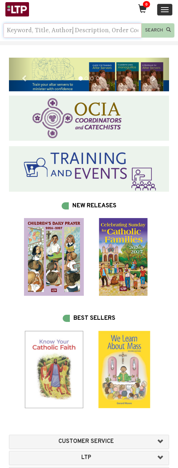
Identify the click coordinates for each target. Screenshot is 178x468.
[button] (21, 74)
